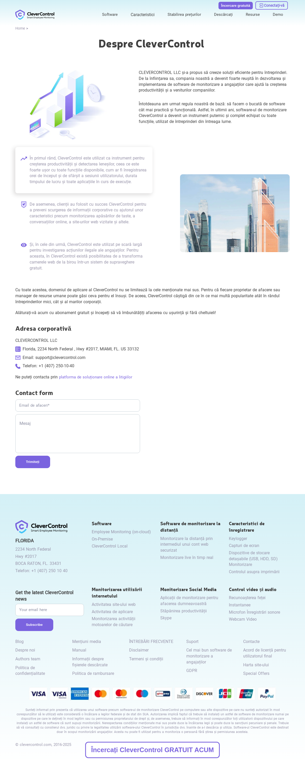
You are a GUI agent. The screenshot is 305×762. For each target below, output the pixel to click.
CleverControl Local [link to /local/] (110, 546)
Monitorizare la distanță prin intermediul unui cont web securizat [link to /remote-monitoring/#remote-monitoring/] (186, 544)
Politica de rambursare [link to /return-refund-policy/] (93, 673)
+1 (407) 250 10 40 (49, 570)
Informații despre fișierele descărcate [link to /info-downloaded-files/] (90, 661)
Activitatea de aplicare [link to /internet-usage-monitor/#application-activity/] (112, 611)
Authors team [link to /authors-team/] (27, 658)
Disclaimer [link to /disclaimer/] (139, 650)
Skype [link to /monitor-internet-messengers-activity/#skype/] (165, 617)
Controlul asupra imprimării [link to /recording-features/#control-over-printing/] (254, 571)
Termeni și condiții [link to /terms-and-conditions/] (146, 658)
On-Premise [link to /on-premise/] (102, 539)
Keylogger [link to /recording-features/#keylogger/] (238, 538)
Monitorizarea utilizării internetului (117, 592)
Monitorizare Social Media (188, 589)
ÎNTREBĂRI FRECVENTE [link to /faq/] (151, 641)
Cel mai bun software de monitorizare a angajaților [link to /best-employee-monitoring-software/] (209, 656)
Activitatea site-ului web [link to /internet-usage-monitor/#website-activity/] (114, 604)
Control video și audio (252, 589)
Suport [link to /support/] (192, 641)
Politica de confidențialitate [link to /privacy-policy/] (30, 670)
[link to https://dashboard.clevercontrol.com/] (272, 5)
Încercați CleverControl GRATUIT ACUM (152, 749)
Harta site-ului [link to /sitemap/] (256, 664)
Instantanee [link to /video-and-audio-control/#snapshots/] (239, 604)
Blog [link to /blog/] (19, 641)
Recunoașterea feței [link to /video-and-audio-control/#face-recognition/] (247, 597)
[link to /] (34, 14)
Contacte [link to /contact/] (251, 641)
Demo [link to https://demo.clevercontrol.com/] (277, 13)
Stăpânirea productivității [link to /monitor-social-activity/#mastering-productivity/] (183, 610)
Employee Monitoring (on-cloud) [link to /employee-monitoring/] (121, 531)
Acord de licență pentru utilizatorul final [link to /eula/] (264, 653)
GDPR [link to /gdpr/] (191, 670)
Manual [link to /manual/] (79, 650)
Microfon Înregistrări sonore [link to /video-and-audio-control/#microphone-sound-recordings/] (254, 612)
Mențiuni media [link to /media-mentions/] (86, 641)
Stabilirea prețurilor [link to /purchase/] (181, 13)
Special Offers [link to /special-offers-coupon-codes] (256, 673)
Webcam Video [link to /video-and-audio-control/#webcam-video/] (243, 619)
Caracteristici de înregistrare (246, 526)
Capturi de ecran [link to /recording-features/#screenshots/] (244, 545)
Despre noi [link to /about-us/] (25, 650)
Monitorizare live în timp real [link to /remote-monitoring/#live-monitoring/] (186, 557)
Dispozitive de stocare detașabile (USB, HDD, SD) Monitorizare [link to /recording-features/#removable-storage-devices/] (253, 558)
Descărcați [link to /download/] (222, 13)
